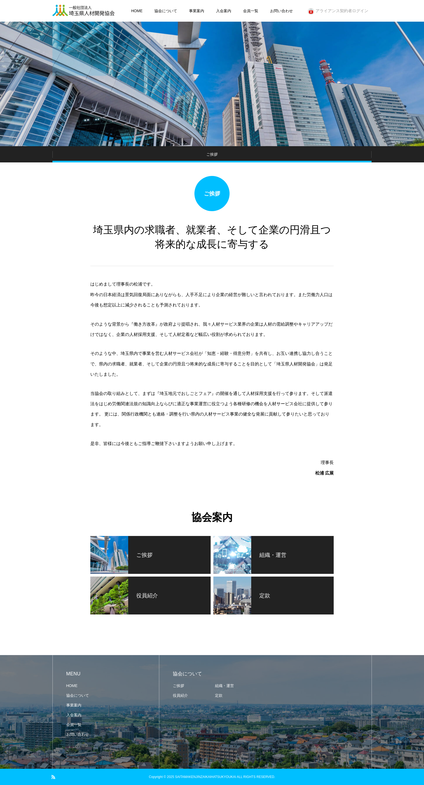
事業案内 (196, 11)
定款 (219, 695)
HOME (137, 11)
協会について (165, 11)
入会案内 (223, 11)
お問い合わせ (281, 11)
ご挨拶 (178, 685)
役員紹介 (180, 695)
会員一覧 (250, 11)
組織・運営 (224, 685)
